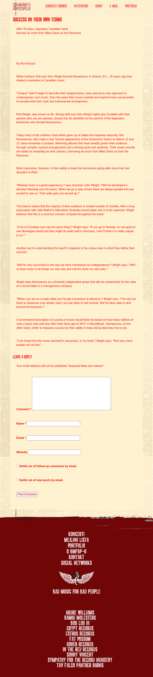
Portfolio (131, 5)
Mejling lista (76, 539)
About (99, 5)
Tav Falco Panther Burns (80, 664)
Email (21, 437)
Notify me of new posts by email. (41, 480)
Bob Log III (80, 622)
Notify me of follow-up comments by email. (48, 466)
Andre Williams (80, 612)
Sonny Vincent (80, 654)
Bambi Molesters (80, 617)
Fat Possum (80, 638)
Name (21, 423)
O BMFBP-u (76, 551)
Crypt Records (80, 627)
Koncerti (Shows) (56, 5)
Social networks (76, 562)
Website (21, 452)
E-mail (114, 5)
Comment (23, 409)
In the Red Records (80, 648)
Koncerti (76, 533)
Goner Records (80, 643)
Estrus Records (80, 633)
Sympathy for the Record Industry (80, 659)
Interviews (81, 5)
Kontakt (76, 556)
